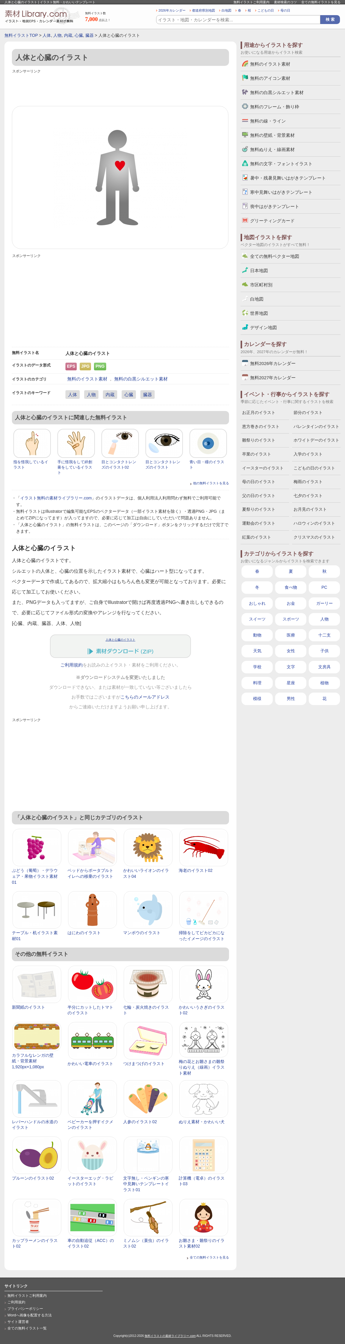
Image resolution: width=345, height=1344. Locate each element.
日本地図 (259, 270)
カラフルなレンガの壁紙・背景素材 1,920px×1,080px (33, 1061)
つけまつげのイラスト (144, 1063)
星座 (291, 682)
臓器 (89, 35)
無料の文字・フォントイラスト (281, 163)
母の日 (285, 10)
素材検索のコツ (285, 2)
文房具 (324, 666)
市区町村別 (261, 284)
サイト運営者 (18, 1322)
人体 (47, 35)
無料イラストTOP (21, 35)
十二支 (324, 635)
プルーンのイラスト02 (33, 1178)
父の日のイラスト (258, 495)
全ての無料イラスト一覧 (27, 1328)
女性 (291, 650)
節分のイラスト (308, 412)
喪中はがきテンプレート (274, 206)
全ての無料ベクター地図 (274, 256)
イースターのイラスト (263, 468)
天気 (257, 650)
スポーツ (291, 619)
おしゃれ (257, 603)
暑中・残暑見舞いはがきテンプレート (288, 177)
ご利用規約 (71, 665)
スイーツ (257, 619)
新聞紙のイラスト (28, 1007)
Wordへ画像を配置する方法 (29, 1315)
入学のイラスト (308, 454)
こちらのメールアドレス (145, 697)
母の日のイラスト (258, 481)
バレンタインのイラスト (316, 426)
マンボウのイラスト (142, 932)
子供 (324, 650)
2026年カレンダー (172, 10)
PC (324, 587)
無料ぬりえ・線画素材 (272, 149)
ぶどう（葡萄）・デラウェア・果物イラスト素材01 (35, 876)
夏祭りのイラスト (258, 509)
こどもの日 (266, 10)
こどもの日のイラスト (314, 468)
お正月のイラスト (258, 412)
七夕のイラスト (308, 495)
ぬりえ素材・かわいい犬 (202, 1121)
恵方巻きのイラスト (261, 426)
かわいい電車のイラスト (90, 1063)
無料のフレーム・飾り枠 (274, 106)
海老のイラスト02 (196, 870)
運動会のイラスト (258, 523)
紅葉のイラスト (256, 537)
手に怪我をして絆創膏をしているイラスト (74, 467)
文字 (291, 666)
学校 (257, 666)
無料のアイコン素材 (270, 78)
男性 (291, 698)
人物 (57, 35)
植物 (324, 682)
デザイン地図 (263, 327)
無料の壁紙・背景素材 (272, 135)
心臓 (79, 35)
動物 (257, 635)
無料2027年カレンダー (273, 377)
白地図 (226, 10)
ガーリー (324, 603)
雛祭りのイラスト (258, 440)
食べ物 (291, 587)
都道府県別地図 (203, 10)
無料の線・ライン (268, 120)
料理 (257, 682)
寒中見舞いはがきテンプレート (281, 192)
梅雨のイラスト (308, 481)
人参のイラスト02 (140, 1121)
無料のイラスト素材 (87, 378)
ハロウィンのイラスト (314, 523)
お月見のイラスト (310, 509)
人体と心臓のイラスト (120, 639)
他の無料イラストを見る (211, 483)
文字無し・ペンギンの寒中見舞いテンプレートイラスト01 (146, 1184)
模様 (257, 698)
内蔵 (68, 35)
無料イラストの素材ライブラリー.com (170, 1335)
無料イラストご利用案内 (251, 2)
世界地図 (259, 313)
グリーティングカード (272, 220)
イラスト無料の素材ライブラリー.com (56, 498)
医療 (291, 635)
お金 (291, 603)
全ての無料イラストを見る (321, 2)
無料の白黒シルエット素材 (141, 378)
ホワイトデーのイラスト (316, 440)
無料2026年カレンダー (273, 363)
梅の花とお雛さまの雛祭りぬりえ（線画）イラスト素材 (202, 1067)
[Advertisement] (120, 88)
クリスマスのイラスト (314, 537)
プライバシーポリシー (25, 1309)
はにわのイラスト (84, 932)
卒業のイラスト (256, 454)
